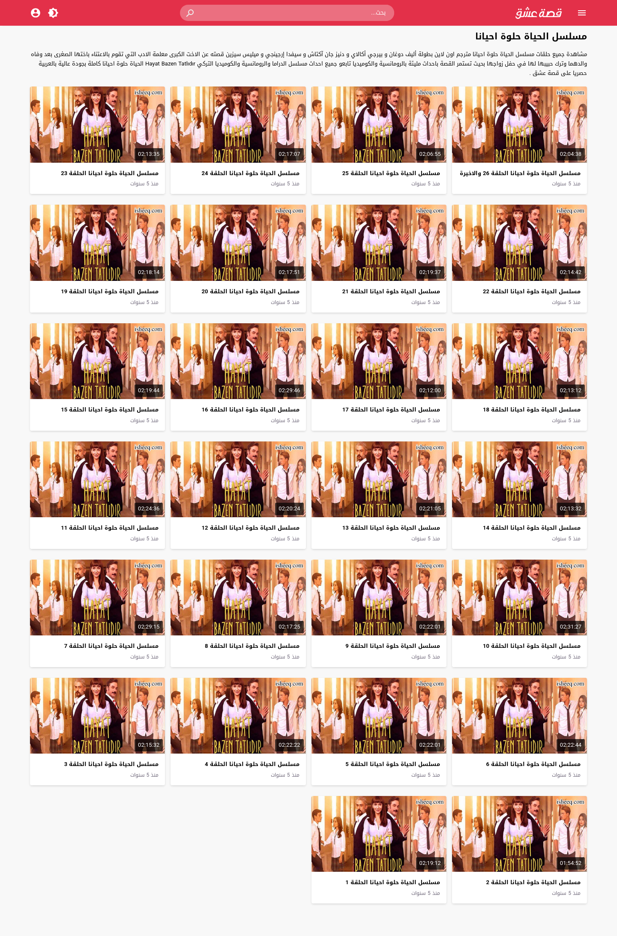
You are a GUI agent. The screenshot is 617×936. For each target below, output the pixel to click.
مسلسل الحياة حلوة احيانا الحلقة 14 (532, 527)
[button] (190, 13)
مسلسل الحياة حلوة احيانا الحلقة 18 (532, 409)
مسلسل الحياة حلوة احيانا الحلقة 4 (252, 764)
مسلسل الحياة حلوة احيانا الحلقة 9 (392, 646)
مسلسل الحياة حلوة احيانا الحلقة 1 (392, 882)
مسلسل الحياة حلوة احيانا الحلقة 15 (110, 409)
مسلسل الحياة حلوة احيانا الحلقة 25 (391, 173)
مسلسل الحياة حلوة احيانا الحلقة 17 (391, 409)
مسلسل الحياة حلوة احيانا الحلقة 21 (391, 291)
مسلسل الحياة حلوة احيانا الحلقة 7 (111, 646)
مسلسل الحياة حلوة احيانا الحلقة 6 (533, 764)
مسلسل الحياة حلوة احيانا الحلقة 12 (251, 527)
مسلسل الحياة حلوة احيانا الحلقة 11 (110, 527)
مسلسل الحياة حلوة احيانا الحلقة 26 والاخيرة (520, 173)
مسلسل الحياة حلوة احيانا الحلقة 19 (110, 291)
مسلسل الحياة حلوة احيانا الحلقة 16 (251, 409)
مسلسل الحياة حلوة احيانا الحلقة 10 (532, 646)
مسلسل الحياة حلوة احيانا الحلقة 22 (532, 291)
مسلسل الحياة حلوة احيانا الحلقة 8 (252, 646)
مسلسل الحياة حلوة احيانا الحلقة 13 (391, 527)
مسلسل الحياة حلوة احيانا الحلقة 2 (533, 882)
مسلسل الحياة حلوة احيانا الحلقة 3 (111, 764)
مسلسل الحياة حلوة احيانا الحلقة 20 (251, 291)
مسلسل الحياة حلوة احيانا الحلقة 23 (110, 173)
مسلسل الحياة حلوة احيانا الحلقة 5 (392, 764)
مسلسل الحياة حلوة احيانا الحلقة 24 (251, 173)
